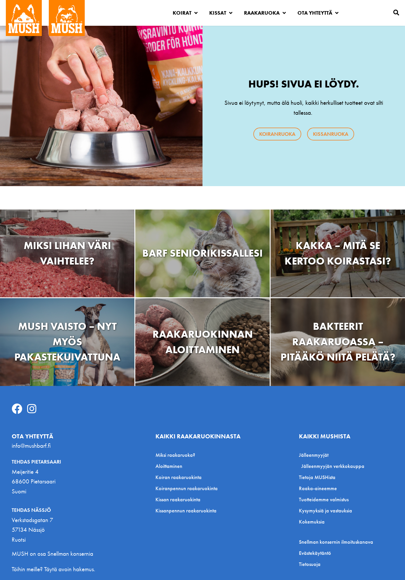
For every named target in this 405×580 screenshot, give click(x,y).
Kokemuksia (312, 521)
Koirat (185, 12)
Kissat (220, 12)
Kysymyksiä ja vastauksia (325, 510)
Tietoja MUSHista (317, 477)
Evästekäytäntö (315, 553)
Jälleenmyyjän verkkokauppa (332, 466)
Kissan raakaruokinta (177, 499)
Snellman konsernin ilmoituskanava (336, 542)
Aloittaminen (168, 466)
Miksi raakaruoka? (175, 455)
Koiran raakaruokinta (178, 477)
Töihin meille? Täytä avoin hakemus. (53, 569)
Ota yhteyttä (317, 12)
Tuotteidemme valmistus (324, 499)
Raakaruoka (265, 12)
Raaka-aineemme (318, 488)
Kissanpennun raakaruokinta (186, 510)
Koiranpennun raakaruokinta (186, 488)
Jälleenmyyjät (315, 455)
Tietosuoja (310, 564)
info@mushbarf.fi (31, 445)
